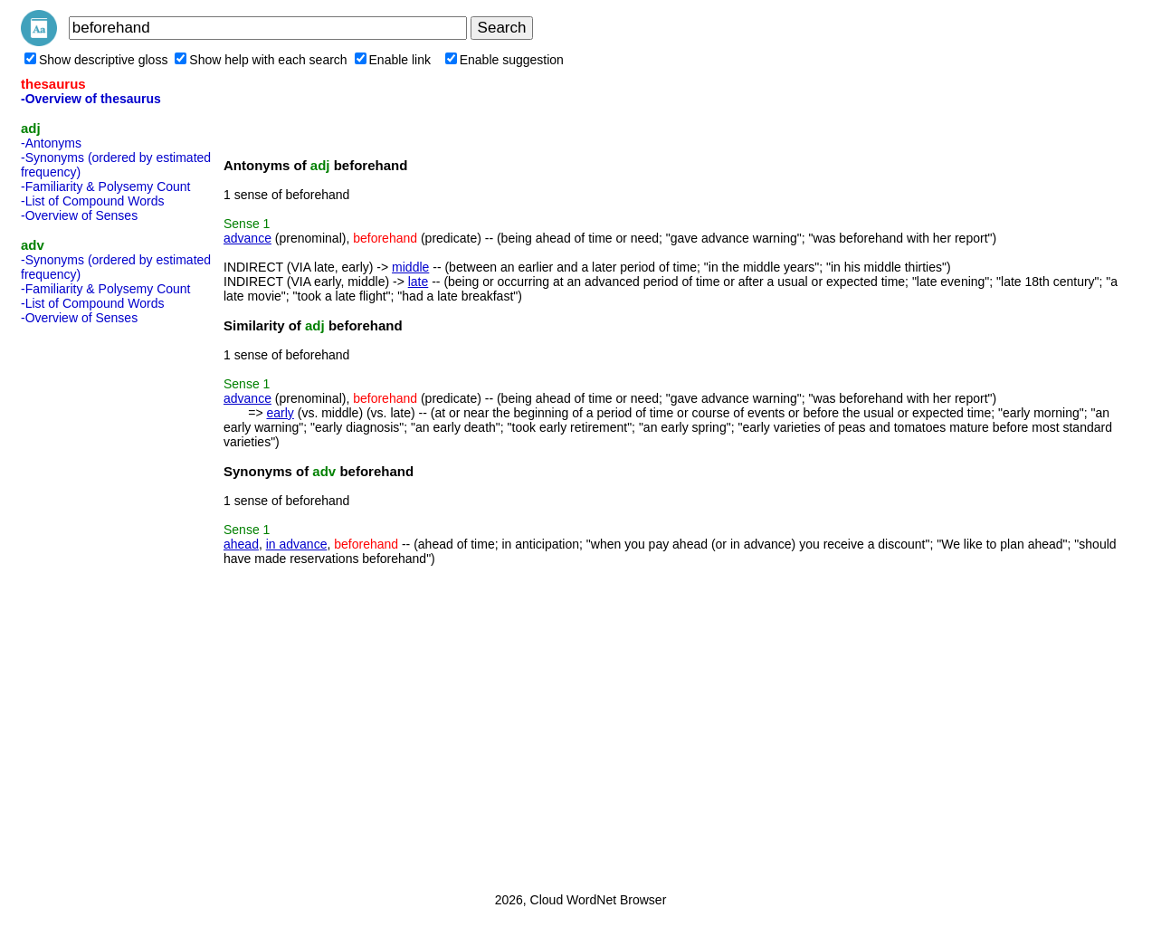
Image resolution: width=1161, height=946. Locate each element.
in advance (297, 544)
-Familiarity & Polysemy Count (106, 186)
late (418, 281)
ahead (241, 544)
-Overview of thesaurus (91, 98)
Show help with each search (261, 60)
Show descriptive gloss (95, 60)
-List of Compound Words (92, 201)
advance (247, 238)
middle (410, 267)
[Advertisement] (93, 602)
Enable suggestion (504, 60)
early (279, 413)
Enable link (393, 60)
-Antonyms (51, 143)
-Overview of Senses (79, 215)
